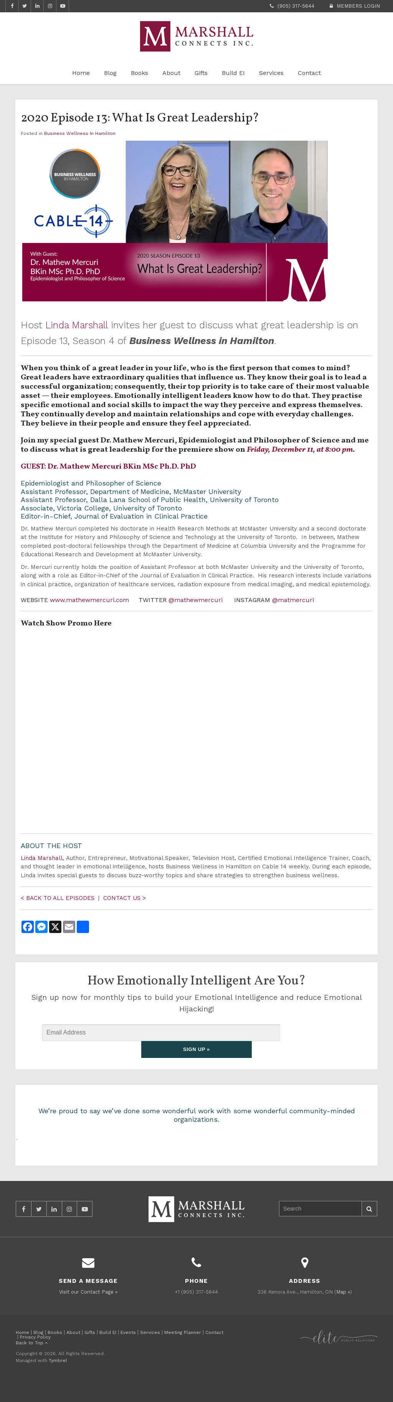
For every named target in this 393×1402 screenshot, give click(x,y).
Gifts (201, 73)
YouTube (62, 6)
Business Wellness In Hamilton (80, 133)
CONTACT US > (124, 898)
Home (81, 73)
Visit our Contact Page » (88, 1311)
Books (139, 73)
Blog (110, 73)
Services (271, 73)
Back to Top (32, 1361)
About (171, 73)
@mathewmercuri (196, 600)
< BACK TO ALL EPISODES (58, 898)
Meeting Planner (182, 1351)
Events (128, 1351)
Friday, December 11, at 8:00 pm (300, 449)
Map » (343, 1311)
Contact (309, 73)
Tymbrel (58, 1379)
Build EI (233, 73)
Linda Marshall (78, 325)
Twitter (24, 6)
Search (369, 1228)
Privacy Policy (35, 1356)
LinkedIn (37, 6)
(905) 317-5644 (295, 6)
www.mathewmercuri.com (89, 600)
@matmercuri (293, 600)
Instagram (50, 6)
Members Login (358, 6)
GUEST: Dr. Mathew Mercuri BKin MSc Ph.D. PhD (108, 466)
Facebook (12, 6)
